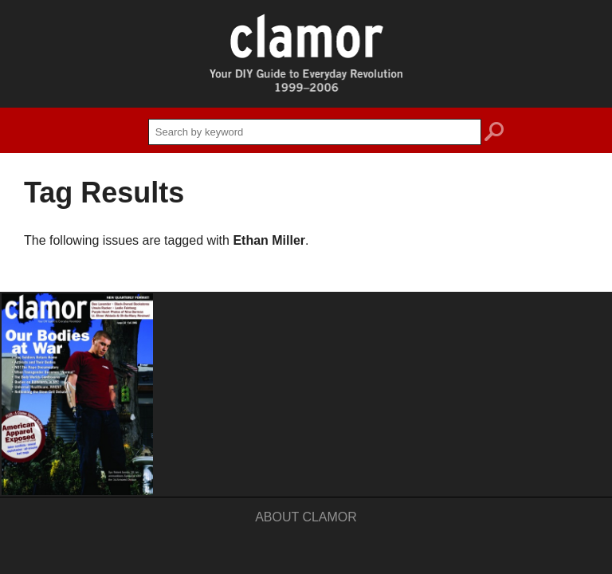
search (494, 134)
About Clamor (306, 517)
